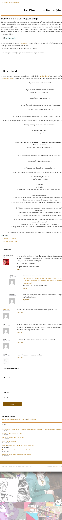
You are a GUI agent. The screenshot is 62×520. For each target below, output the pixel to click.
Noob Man (6, 309)
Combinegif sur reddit (8, 238)
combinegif (24, 43)
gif (25, 419)
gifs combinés (31, 419)
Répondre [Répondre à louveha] (25, 288)
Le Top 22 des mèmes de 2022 (12, 433)
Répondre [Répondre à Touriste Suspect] (19, 269)
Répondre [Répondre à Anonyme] (26, 300)
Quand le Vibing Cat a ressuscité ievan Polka (16, 454)
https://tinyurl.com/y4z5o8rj (10, 2)
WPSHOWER (57, 466)
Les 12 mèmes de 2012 (9, 441)
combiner (13, 419)
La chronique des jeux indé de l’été (13, 437)
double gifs (20, 419)
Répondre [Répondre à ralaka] (20, 357)
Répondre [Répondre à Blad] (20, 342)
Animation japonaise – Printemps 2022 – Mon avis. (18, 446)
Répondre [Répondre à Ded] (20, 332)
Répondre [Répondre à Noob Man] (20, 312)
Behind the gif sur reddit (9, 241)
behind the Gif (44, 76)
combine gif (6, 419)
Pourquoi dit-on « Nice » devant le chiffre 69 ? (16, 450)
